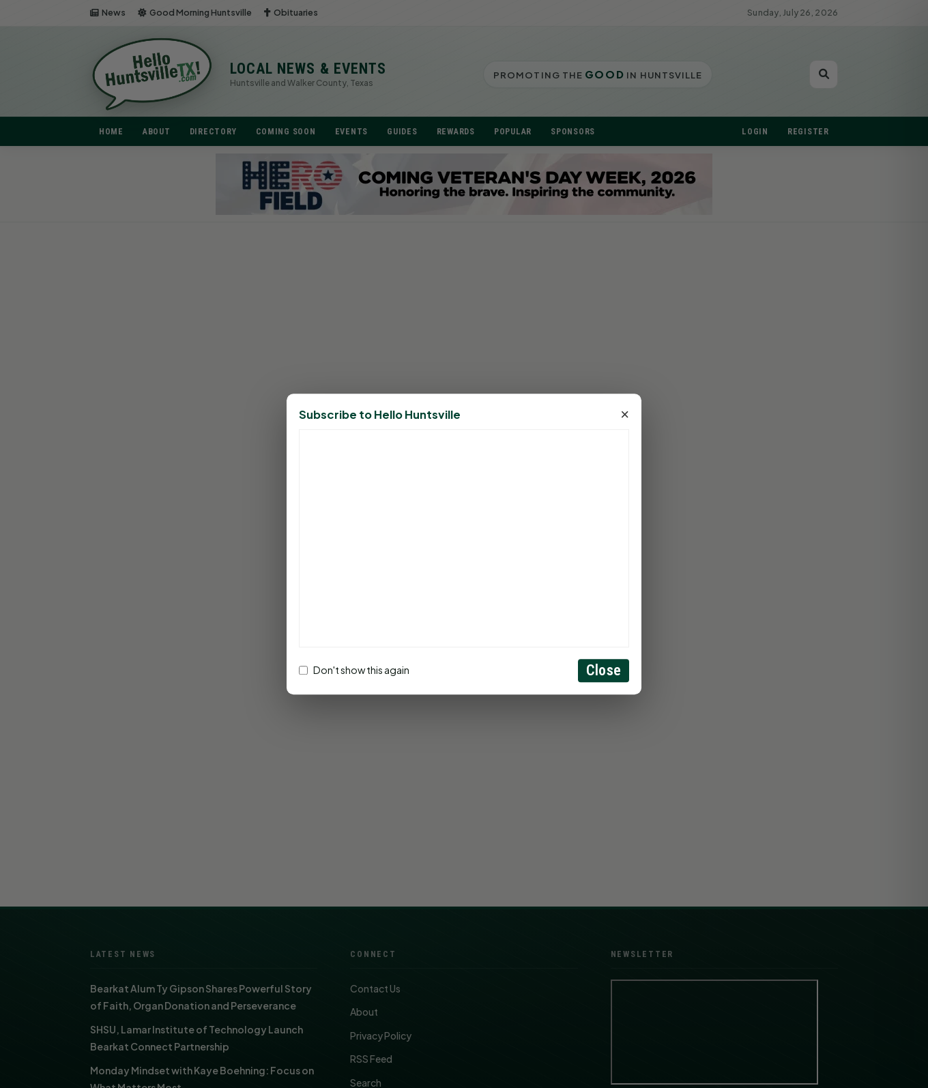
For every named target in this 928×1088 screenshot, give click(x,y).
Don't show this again (354, 670)
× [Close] (624, 414)
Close (603, 670)
